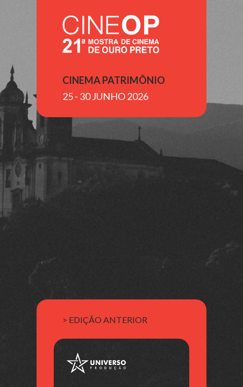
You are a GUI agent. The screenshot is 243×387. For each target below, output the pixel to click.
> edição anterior (104, 319)
